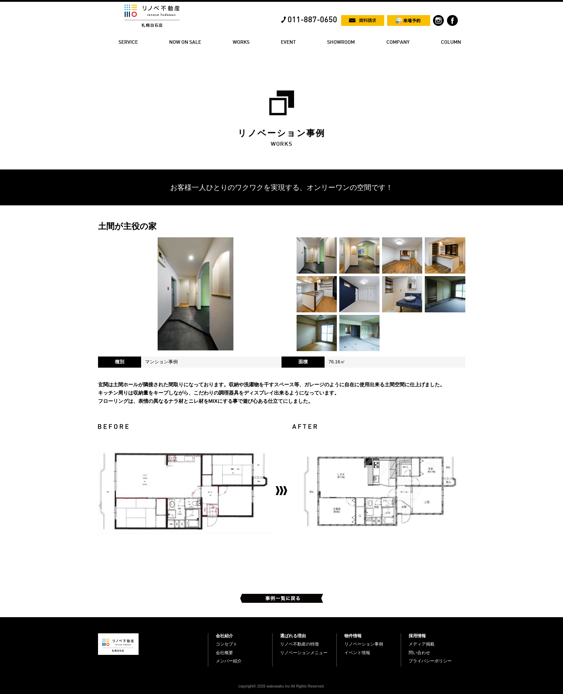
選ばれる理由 (293, 636)
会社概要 (224, 653)
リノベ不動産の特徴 (299, 644)
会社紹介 (224, 636)
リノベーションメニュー (303, 653)
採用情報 (417, 636)
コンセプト (226, 644)
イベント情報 (357, 653)
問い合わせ (419, 653)
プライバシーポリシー (430, 661)
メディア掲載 (421, 644)
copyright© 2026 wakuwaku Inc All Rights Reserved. (281, 686)
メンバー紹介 (229, 661)
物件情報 (353, 636)
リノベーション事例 (363, 644)
